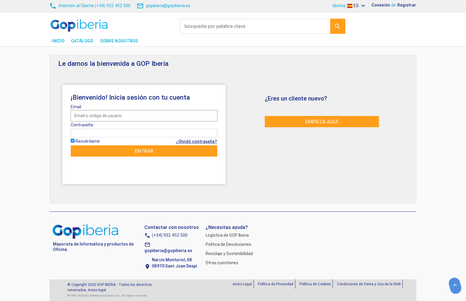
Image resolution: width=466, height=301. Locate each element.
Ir (337, 26)
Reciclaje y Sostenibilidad (229, 253)
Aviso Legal (242, 284)
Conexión (380, 5)
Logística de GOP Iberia (227, 235)
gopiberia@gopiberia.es (168, 250)
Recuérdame (87, 141)
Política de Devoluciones (228, 244)
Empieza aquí (322, 121)
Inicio (58, 41)
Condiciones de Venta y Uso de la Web (369, 284)
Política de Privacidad (275, 284)
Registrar (406, 5)
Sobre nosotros (119, 41)
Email (76, 106)
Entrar (144, 151)
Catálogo (82, 41)
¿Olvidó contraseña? (196, 141)
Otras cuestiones (222, 262)
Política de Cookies (315, 284)
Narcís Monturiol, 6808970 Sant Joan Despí (174, 263)
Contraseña (82, 125)
